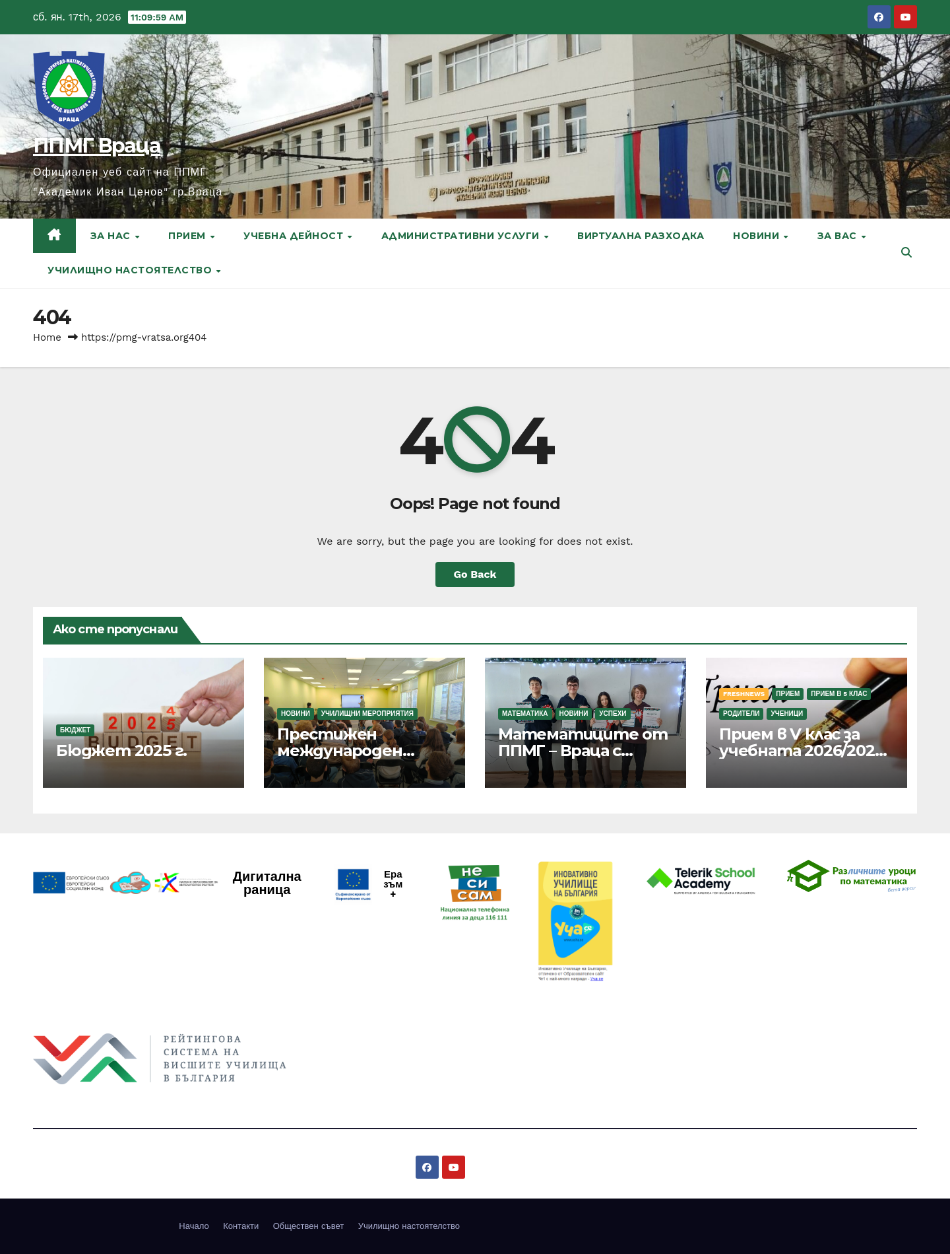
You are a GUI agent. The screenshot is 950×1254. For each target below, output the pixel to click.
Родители (741, 713)
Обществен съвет (308, 1226)
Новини (757, 236)
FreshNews (744, 693)
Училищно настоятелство (131, 270)
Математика (525, 713)
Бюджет (75, 730)
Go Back (475, 574)
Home (47, 337)
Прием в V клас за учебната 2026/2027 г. (801, 750)
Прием (188, 236)
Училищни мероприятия (367, 713)
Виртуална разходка (640, 236)
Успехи (612, 713)
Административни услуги (462, 236)
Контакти (241, 1226)
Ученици (787, 713)
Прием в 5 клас (839, 693)
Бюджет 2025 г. (121, 750)
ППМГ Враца (96, 145)
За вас (838, 236)
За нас (112, 236)
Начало (193, 1226)
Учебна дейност (294, 236)
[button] (906, 252)
